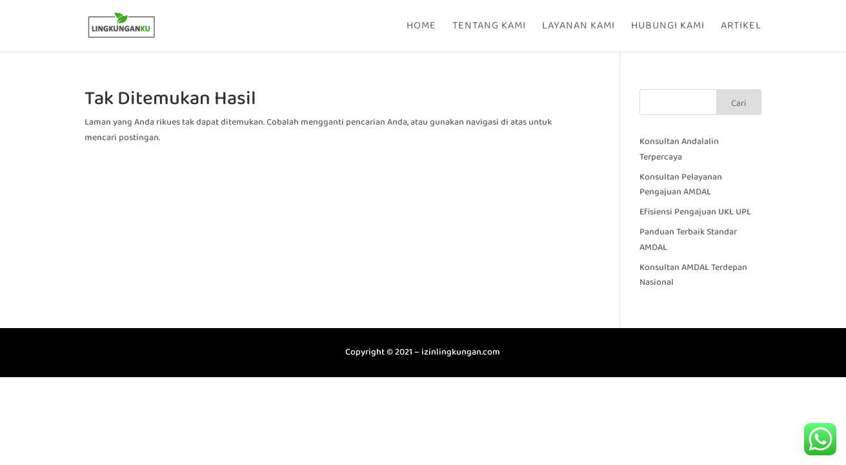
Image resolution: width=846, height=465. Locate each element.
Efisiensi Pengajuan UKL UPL (695, 212)
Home (421, 27)
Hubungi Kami (668, 27)
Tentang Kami (489, 27)
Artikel (741, 27)
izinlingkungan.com (460, 352)
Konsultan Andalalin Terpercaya (679, 149)
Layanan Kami (578, 27)
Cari (738, 103)
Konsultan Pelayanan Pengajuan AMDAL (681, 185)
